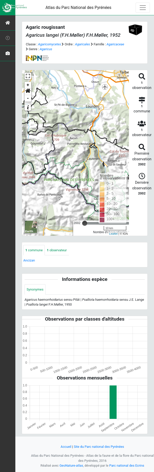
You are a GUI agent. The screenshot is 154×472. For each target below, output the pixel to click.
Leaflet (113, 233)
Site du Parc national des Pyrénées (99, 447)
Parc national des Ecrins (126, 465)
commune (34, 250)
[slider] (84, 223)
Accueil (66, 447)
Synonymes (35, 289)
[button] (28, 91)
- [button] (28, 98)
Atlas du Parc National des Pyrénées (79, 7)
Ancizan (29, 260)
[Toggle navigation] (143, 8)
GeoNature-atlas (71, 465)
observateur (57, 250)
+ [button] (28, 85)
